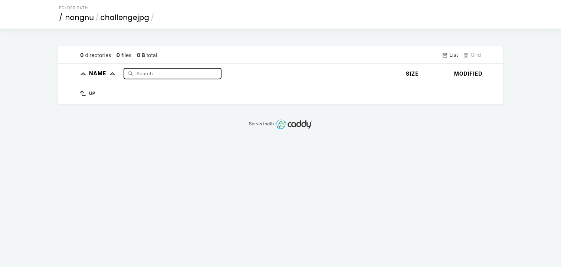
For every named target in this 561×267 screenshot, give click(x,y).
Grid (472, 55)
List (450, 55)
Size (412, 73)
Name (103, 73)
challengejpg (125, 17)
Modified (468, 73)
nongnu (79, 17)
